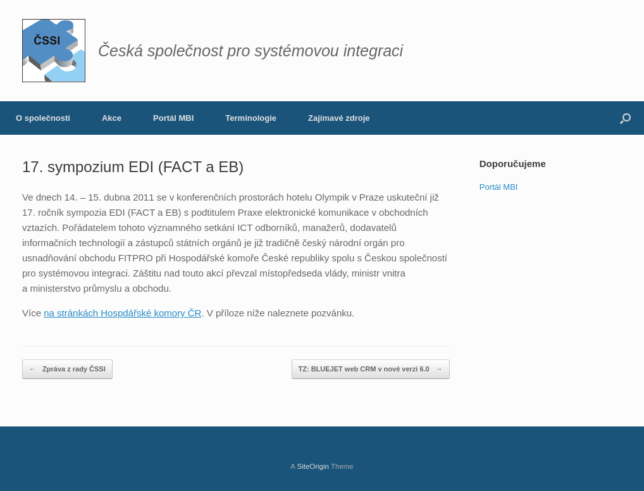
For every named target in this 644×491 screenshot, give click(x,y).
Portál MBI (173, 118)
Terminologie (250, 118)
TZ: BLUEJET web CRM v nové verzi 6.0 (371, 369)
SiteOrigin (313, 466)
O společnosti (43, 118)
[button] (625, 118)
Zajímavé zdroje (339, 118)
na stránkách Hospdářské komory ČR (122, 313)
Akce (111, 118)
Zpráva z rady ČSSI (67, 369)
